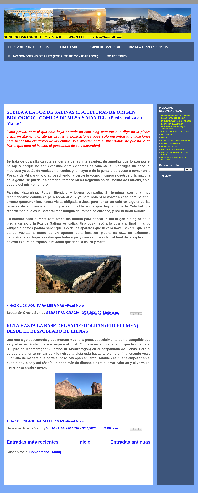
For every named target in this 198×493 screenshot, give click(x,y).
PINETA (164, 138)
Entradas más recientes (32, 441)
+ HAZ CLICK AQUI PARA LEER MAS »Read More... (46, 305)
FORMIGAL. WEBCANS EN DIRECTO (176, 121)
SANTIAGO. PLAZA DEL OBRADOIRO (176, 141)
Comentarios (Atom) (45, 452)
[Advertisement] (99, 80)
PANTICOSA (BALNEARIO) (172, 124)
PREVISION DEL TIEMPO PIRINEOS (175, 115)
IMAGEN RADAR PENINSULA (173, 118)
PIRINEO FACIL (68, 47)
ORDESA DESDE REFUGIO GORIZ (175, 132)
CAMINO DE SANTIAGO (103, 47)
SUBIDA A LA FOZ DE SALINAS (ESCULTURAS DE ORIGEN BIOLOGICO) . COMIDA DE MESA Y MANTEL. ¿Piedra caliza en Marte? (74, 118)
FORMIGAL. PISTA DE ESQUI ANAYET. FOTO (173, 128)
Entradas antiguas (130, 441)
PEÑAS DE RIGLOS (169, 146)
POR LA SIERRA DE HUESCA (28, 47)
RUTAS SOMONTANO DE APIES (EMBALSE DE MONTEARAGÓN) (53, 56)
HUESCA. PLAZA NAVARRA (172, 149)
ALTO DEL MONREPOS (170, 143)
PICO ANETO (166, 135)
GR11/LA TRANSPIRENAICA (148, 47)
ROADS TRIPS (117, 56)
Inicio (84, 441)
